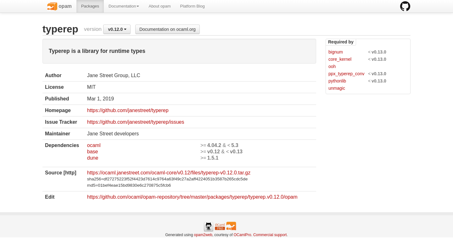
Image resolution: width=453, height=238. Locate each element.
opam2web (203, 235)
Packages (90, 6)
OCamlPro (242, 235)
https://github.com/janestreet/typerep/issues (135, 122)
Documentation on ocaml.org (167, 29)
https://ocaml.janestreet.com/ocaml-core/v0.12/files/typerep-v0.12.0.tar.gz (168, 172)
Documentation (124, 6)
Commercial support (270, 235)
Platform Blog (192, 6)
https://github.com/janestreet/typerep (128, 110)
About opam (159, 6)
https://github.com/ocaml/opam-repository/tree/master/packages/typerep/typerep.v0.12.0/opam (192, 197)
